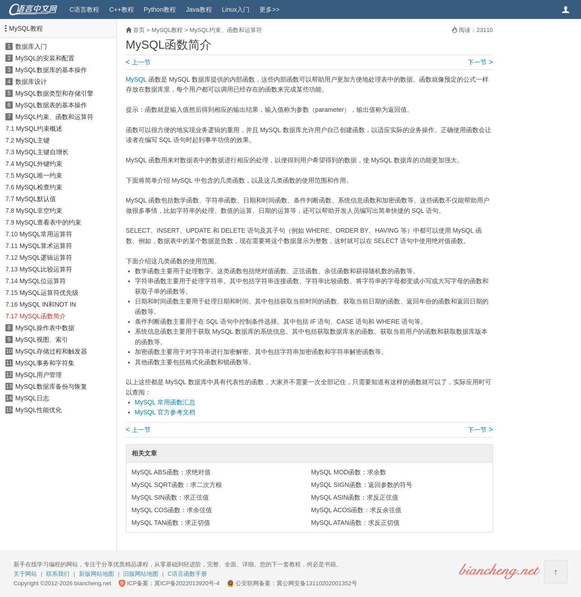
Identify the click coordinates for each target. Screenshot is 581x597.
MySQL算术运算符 (45, 245)
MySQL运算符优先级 (48, 292)
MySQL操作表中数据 (44, 327)
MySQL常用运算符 (45, 234)
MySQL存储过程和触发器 (51, 351)
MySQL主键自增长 (42, 152)
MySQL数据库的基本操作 (51, 69)
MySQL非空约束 (39, 210)
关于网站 (25, 573)
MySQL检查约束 (39, 187)
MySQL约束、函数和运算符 (54, 116)
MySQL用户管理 (38, 374)
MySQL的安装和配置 (44, 58)
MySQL (136, 79)
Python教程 (160, 9)
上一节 (138, 62)
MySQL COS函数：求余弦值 (172, 510)
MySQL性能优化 (38, 409)
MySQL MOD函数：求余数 (348, 472)
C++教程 (121, 9)
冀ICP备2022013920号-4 (187, 583)
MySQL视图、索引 (41, 339)
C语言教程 (84, 9)
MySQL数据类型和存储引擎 (54, 93)
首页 (139, 30)
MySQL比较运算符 (45, 269)
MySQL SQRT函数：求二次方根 (177, 484)
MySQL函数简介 (42, 316)
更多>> (269, 9)
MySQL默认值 (36, 198)
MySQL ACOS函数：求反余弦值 (356, 510)
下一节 (480, 62)
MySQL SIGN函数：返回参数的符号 (361, 484)
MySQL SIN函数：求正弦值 (170, 497)
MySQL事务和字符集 (44, 363)
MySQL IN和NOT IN (47, 304)
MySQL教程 (26, 28)
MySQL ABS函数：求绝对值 (171, 472)
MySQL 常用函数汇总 (165, 402)
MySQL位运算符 (42, 281)
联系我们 (57, 573)
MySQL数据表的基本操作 (51, 105)
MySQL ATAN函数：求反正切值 (355, 522)
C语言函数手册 (187, 573)
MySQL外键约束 (39, 163)
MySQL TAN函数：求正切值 (171, 522)
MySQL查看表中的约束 (48, 222)
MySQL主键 (33, 140)
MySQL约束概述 (39, 128)
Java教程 (199, 9)
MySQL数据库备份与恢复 (51, 386)
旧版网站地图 (140, 573)
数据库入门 (31, 46)
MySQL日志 (32, 398)
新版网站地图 (96, 573)
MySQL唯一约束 (39, 175)
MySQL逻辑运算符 (45, 257)
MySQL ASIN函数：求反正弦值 (354, 497)
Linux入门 (235, 9)
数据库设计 (31, 81)
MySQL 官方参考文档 (165, 412)
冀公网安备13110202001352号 (317, 583)
